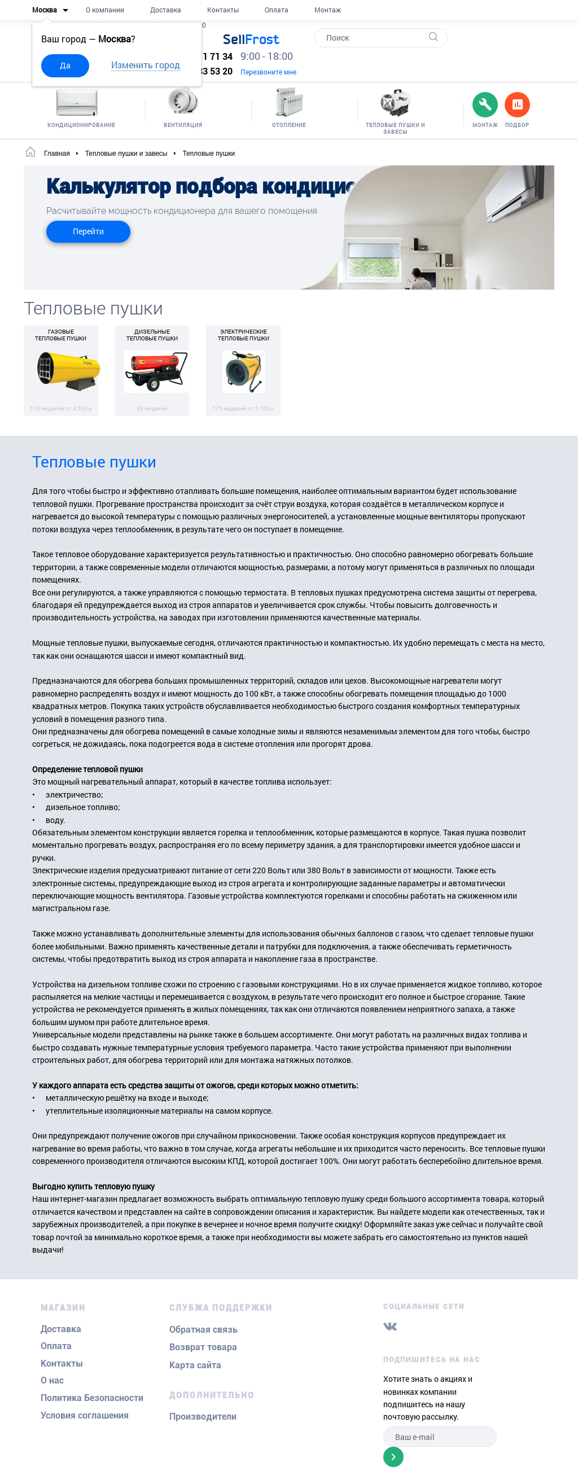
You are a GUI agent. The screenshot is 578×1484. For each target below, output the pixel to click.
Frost (251, 39)
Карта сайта (195, 1365)
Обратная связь (203, 1329)
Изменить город (145, 65)
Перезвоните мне (268, 71)
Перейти (88, 231)
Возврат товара (203, 1347)
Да (65, 65)
